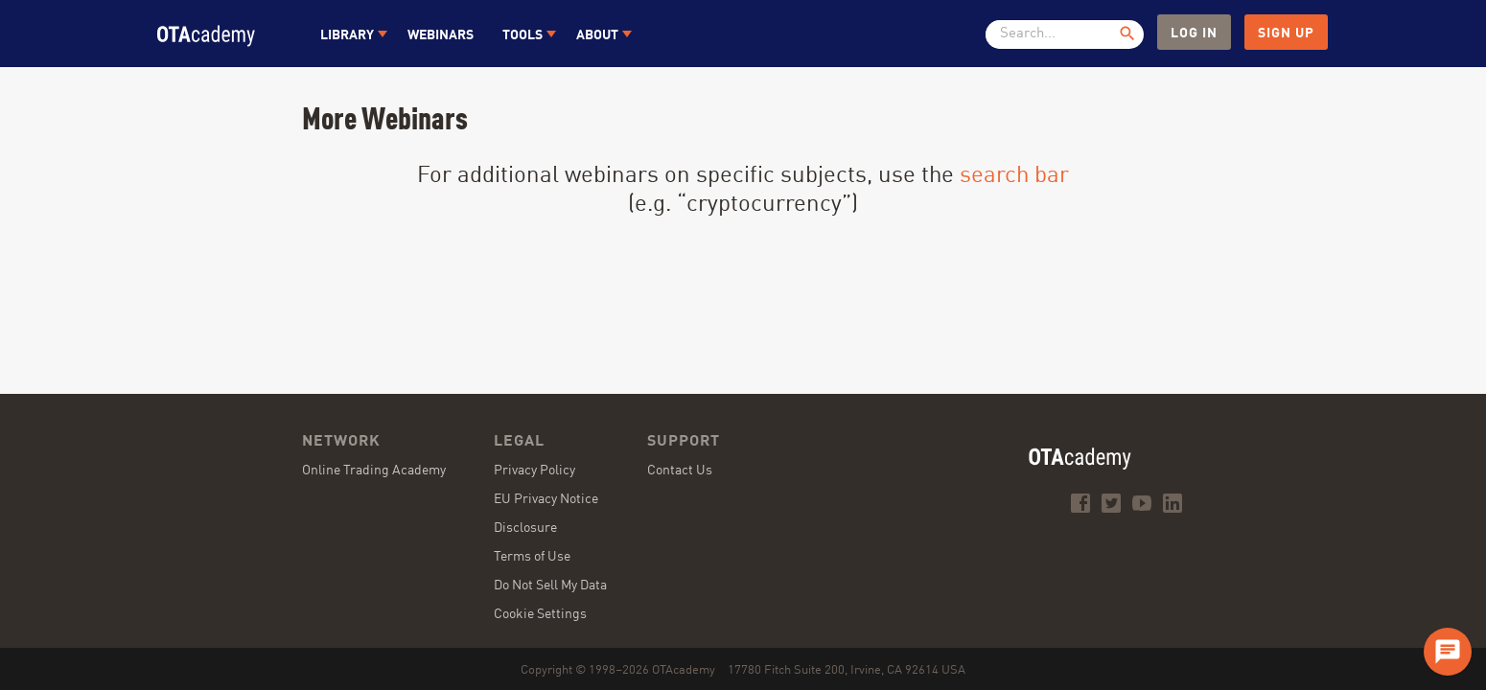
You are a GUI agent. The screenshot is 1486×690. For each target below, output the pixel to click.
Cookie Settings (540, 614)
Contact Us (679, 470)
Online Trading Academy (374, 470)
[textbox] (1057, 34)
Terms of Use (532, 557)
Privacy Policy (534, 470)
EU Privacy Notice (546, 499)
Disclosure (525, 528)
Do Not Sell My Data (550, 585)
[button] (349, 33)
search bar (1014, 176)
